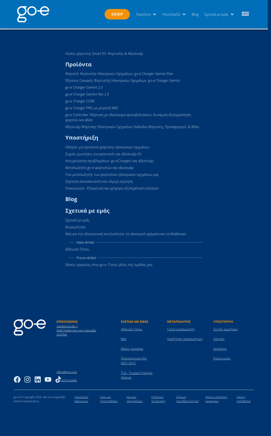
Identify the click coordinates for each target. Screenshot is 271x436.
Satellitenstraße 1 (67, 325)
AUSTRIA (62, 334)
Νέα (123, 338)
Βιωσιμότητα (75, 226)
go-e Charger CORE (80, 100)
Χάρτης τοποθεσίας (244, 398)
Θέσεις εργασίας (132, 348)
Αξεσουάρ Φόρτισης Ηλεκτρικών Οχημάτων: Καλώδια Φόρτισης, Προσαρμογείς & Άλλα (132, 125)
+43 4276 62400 (67, 379)
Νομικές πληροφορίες (135, 398)
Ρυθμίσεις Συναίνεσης (158, 398)
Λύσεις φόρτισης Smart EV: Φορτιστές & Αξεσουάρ (104, 52)
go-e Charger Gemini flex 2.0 (87, 93)
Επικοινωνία (221, 357)
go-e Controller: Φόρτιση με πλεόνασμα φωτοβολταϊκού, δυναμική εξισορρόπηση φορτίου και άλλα (128, 116)
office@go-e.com (67, 371)
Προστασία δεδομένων (81, 398)
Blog (195, 14)
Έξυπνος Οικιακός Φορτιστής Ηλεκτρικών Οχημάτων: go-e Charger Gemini (122, 79)
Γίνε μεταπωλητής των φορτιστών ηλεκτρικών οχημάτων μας (112, 173)
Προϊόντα (146, 14)
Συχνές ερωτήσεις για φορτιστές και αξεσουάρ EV (103, 153)
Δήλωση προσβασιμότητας (187, 398)
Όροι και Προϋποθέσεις (109, 398)
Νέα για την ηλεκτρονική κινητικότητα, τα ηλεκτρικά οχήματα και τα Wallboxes (125, 232)
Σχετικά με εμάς (219, 14)
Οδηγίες (219, 338)
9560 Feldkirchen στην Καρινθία (76, 329)
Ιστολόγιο (220, 348)
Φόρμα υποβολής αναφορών (217, 398)
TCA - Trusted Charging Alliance (137, 374)
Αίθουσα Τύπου (77, 248)
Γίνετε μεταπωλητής (181, 328)
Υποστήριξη (174, 14)
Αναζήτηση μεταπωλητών (184, 338)
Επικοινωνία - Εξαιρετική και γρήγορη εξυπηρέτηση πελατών (112, 187)
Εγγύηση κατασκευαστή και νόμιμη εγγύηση (99, 180)
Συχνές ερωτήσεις (225, 328)
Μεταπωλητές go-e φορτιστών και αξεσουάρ (99, 166)
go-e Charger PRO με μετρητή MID (91, 107)
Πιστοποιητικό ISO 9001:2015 (134, 359)
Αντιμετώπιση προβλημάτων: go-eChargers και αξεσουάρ (109, 159)
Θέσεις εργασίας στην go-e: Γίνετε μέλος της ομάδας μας (109, 263)
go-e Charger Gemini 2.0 (84, 86)
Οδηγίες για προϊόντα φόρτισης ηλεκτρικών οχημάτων (107, 146)
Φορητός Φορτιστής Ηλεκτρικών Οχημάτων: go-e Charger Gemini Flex (119, 72)
